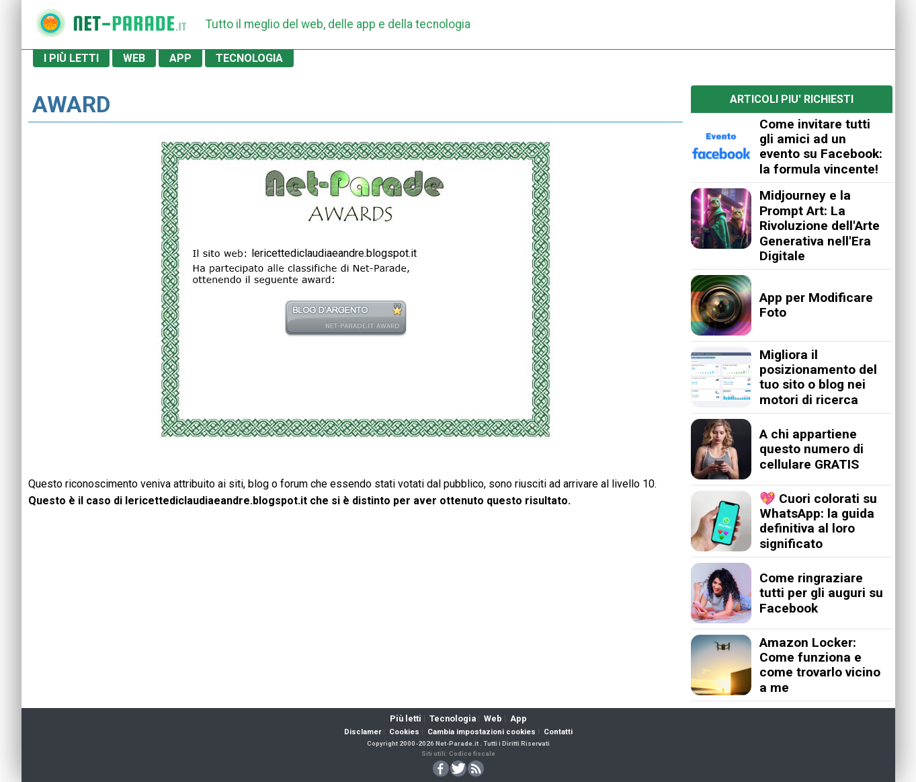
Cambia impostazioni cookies (481, 732)
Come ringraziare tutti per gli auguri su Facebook (821, 593)
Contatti (558, 732)
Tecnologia (452, 718)
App (518, 718)
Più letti (405, 718)
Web (493, 718)
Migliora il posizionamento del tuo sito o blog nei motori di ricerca (818, 377)
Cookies (404, 732)
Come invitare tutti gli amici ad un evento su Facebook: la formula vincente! (820, 146)
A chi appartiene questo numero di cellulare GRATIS (811, 449)
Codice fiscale (472, 753)
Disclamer (362, 732)
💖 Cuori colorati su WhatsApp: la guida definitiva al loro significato (818, 521)
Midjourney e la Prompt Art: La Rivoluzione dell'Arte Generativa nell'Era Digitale (819, 226)
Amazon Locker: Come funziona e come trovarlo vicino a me (819, 665)
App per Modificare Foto (816, 305)
